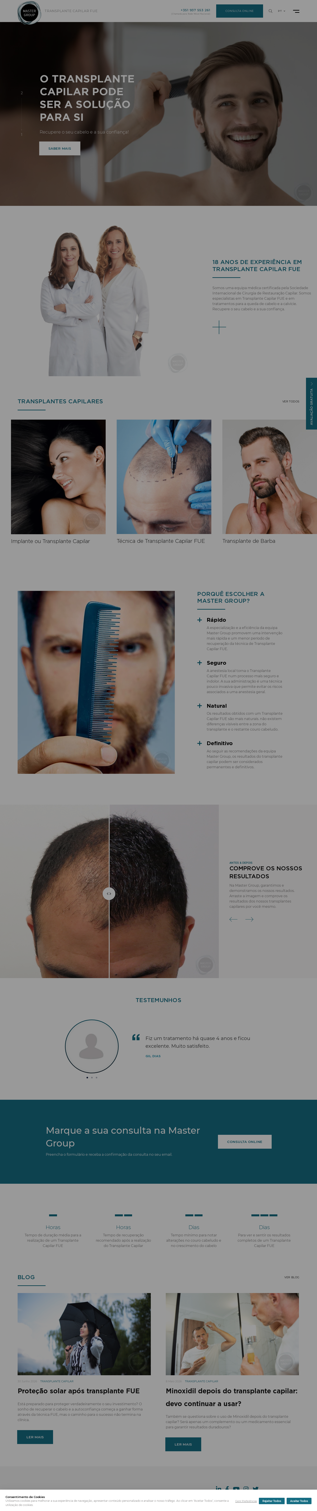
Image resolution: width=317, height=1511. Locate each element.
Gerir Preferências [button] (246, 1501)
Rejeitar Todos (271, 1501)
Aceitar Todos (299, 1501)
